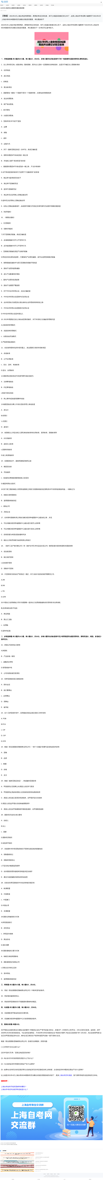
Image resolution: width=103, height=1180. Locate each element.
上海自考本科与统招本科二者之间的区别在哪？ (42, 1157)
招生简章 (13, 5)
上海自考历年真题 (65, 1075)
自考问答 (41, 5)
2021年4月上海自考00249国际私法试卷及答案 (10, 1144)
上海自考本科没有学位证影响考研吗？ (41, 1165)
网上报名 (52, 5)
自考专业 (24, 5)
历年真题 (47, 5)
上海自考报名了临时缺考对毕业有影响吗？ (41, 1161)
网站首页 (1, 5)
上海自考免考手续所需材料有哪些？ (13, 1086)
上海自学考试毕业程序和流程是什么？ (14, 1089)
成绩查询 (35, 5)
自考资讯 (7, 5)
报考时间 (30, 5)
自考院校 (18, 5)
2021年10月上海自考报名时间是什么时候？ (41, 1169)
